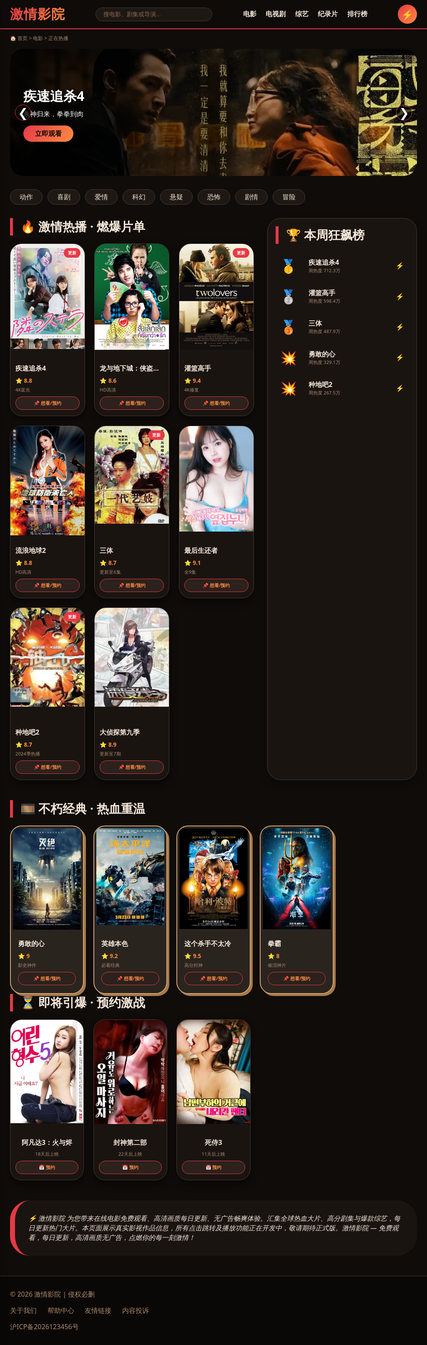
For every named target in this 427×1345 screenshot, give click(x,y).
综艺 (302, 13)
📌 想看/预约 (47, 403)
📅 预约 (47, 1167)
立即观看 (48, 133)
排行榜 (357, 13)
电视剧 (276, 13)
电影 (249, 13)
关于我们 (23, 1310)
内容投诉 (135, 1310)
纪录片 (328, 13)
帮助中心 (61, 1310)
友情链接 (98, 1310)
